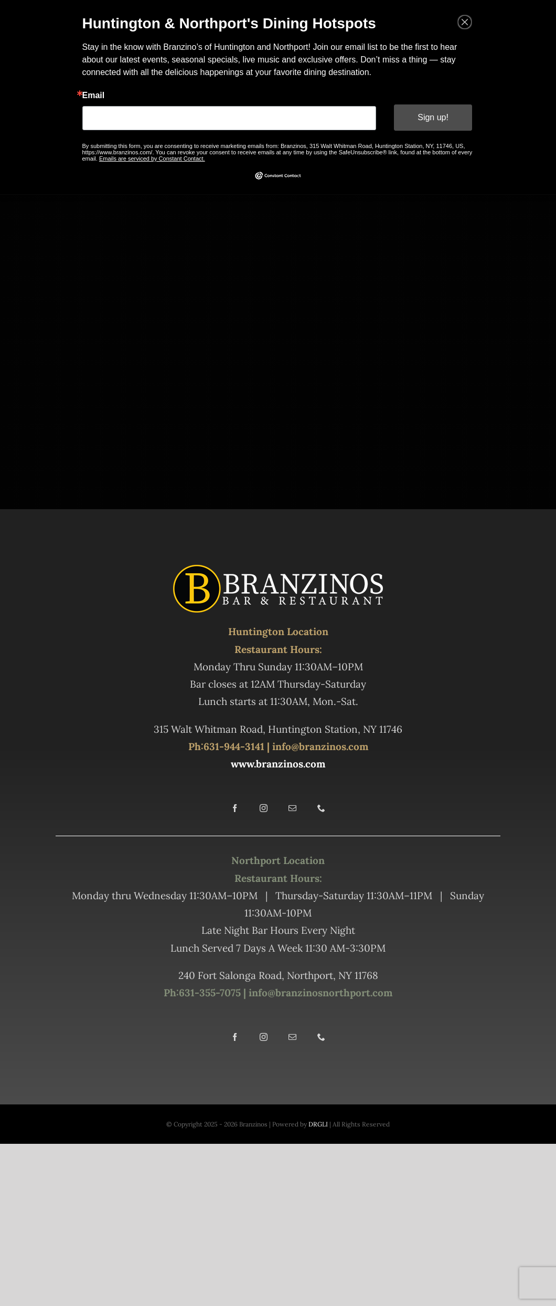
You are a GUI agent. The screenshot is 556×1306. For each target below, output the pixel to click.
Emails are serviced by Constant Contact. (154, 157)
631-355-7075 (210, 992)
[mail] (292, 808)
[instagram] (263, 808)
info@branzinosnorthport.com (319, 992)
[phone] (321, 808)
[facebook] (235, 808)
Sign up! (430, 117)
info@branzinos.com (320, 746)
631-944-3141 (234, 746)
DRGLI (318, 1124)
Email (96, 95)
